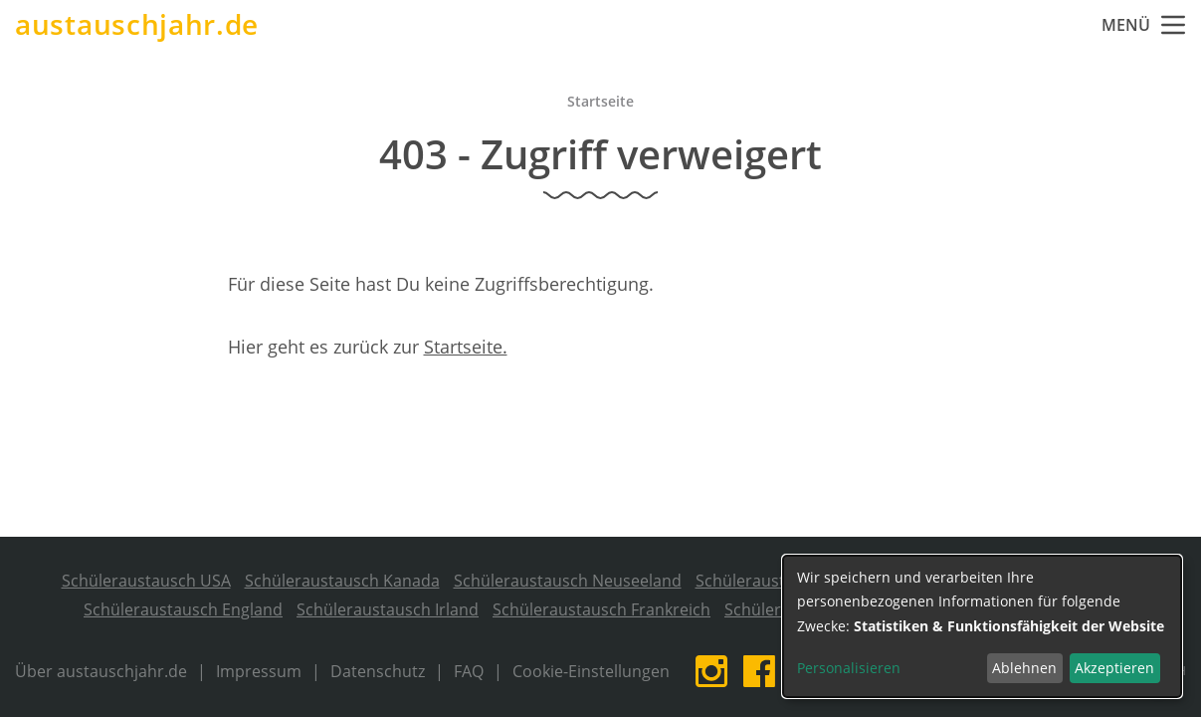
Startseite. (465, 346)
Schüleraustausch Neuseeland (568, 581)
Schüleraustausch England (183, 609)
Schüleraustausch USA (146, 581)
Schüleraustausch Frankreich (601, 609)
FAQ (469, 671)
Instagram (711, 671)
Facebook (759, 671)
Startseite (600, 101)
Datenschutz (377, 671)
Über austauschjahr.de (101, 671)
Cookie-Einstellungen (591, 671)
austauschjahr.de (137, 24)
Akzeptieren (1114, 667)
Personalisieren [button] (849, 667)
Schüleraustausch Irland (388, 609)
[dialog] (982, 626)
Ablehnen (1024, 667)
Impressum (258, 671)
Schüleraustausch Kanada (342, 581)
